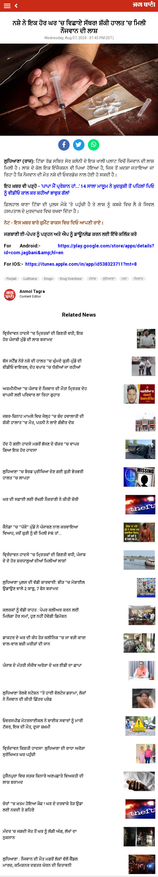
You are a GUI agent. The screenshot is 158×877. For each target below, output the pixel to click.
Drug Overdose (71, 279)
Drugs (48, 279)
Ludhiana (30, 279)
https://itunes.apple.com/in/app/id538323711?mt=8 (81, 264)
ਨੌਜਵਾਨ (138, 279)
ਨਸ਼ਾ (124, 279)
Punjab (11, 279)
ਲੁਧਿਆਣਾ (108, 279)
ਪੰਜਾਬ (92, 279)
